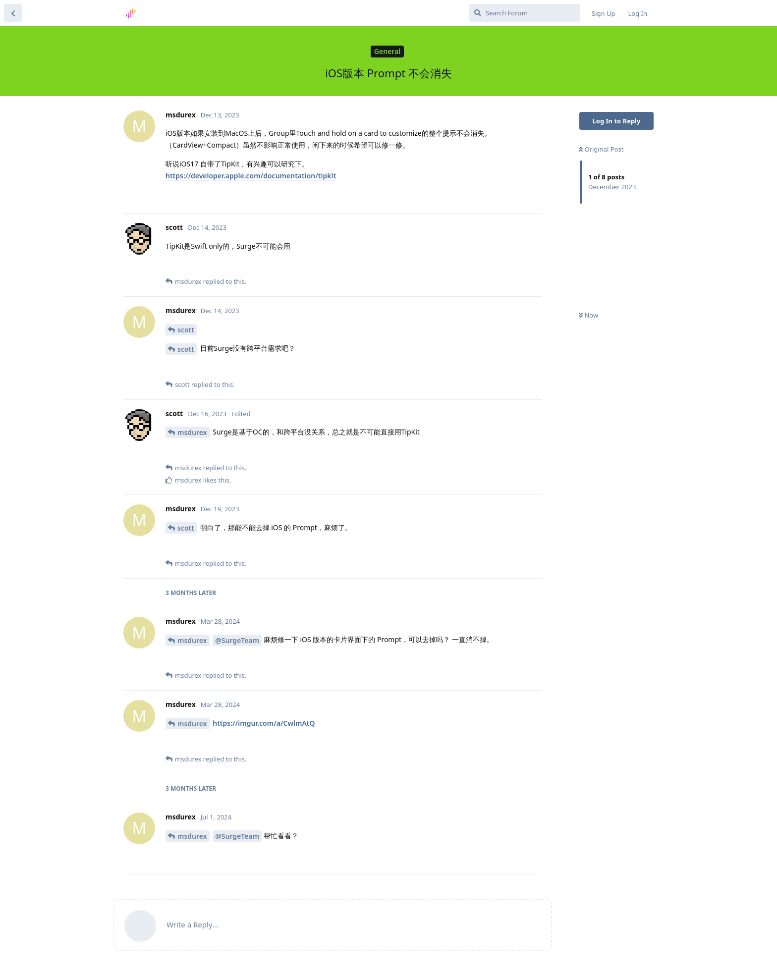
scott (185, 329)
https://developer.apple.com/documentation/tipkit (251, 175)
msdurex (192, 432)
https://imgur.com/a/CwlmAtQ (264, 723)
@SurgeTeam (237, 640)
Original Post (601, 149)
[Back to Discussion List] (13, 13)
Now (588, 315)
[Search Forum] (524, 13)
